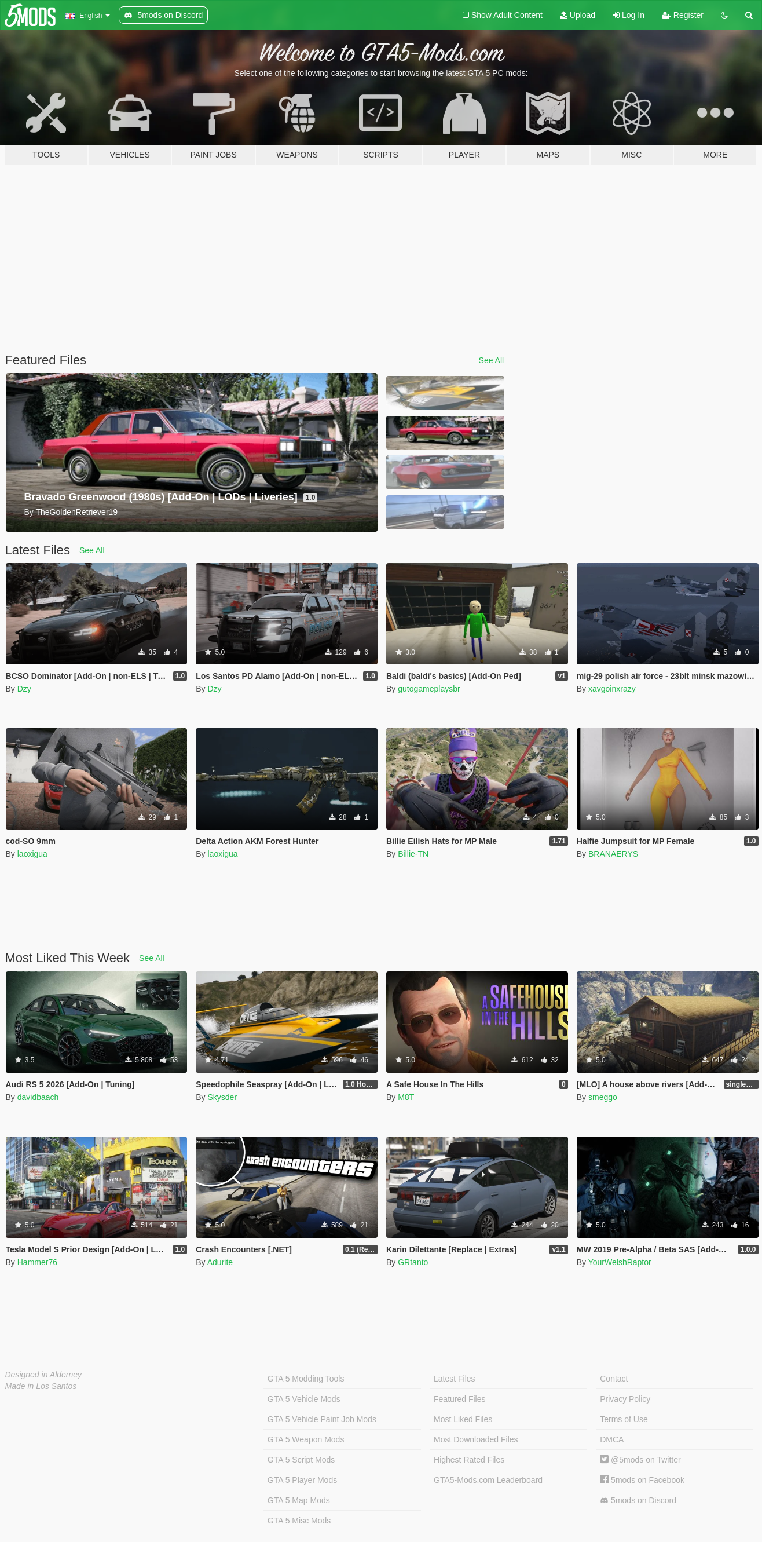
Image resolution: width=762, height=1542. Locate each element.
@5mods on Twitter (640, 1460)
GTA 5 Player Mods (302, 1480)
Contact (614, 1378)
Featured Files (459, 1399)
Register (683, 15)
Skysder (222, 1097)
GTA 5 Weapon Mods (306, 1439)
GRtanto (413, 1262)
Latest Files (454, 1378)
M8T (406, 1097)
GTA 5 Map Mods (299, 1500)
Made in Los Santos (41, 1386)
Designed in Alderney (43, 1374)
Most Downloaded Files (476, 1439)
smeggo (602, 1097)
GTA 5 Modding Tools (306, 1378)
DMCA (612, 1439)
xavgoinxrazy (612, 688)
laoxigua (32, 853)
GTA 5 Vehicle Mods (304, 1399)
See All (491, 360)
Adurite (220, 1262)
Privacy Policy (625, 1399)
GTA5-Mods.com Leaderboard (488, 1480)
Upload (577, 15)
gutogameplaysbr (429, 688)
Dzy (24, 688)
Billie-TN (413, 853)
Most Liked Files (463, 1419)
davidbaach (38, 1097)
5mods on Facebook (642, 1480)
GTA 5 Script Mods (301, 1459)
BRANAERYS (613, 853)
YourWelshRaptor (619, 1262)
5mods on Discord (638, 1501)
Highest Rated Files (469, 1459)
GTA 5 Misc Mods (299, 1520)
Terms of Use (623, 1419)
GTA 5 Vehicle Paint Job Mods (322, 1419)
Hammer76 (37, 1262)
